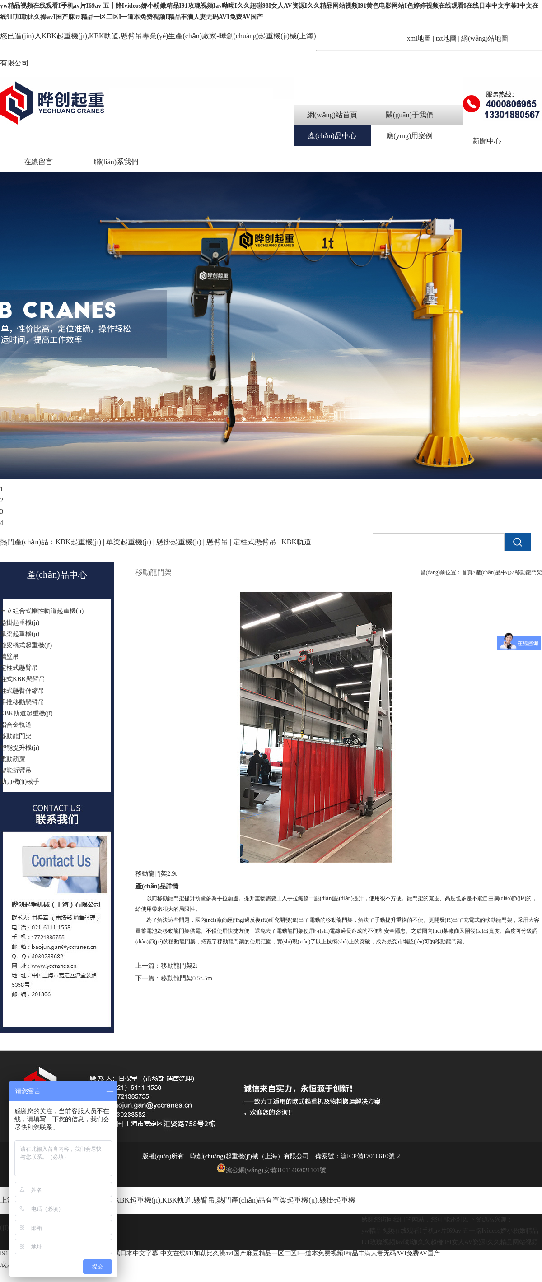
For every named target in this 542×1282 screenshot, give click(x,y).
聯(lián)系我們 (116, 162)
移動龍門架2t (179, 965)
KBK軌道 (177, 1200)
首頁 (467, 572)
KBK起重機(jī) (64, 36)
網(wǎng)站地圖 (484, 38)
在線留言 (38, 162)
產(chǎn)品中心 (332, 135)
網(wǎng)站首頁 (332, 115)
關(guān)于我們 (410, 115)
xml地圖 (419, 38)
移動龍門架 (528, 572)
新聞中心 (486, 141)
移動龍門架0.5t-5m (186, 978)
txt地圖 (446, 38)
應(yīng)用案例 (409, 135)
